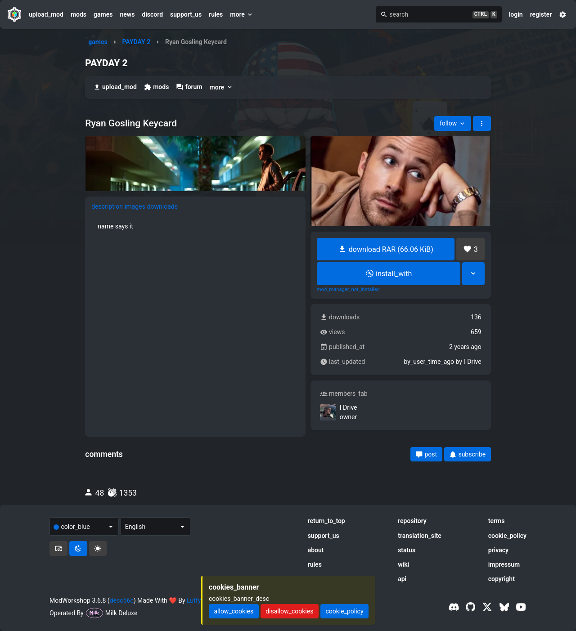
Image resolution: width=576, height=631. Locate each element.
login (516, 14)
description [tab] (107, 206)
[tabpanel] (195, 226)
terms (496, 520)
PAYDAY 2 (136, 41)
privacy (498, 550)
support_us (186, 14)
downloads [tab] (162, 206)
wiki (403, 564)
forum (189, 87)
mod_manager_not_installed (348, 289)
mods (78, 14)
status (406, 550)
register (541, 14)
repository (412, 520)
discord (152, 14)
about (316, 550)
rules (216, 14)
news (127, 14)
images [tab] (135, 206)
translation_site (419, 535)
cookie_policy (507, 535)
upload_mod (46, 14)
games (103, 14)
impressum (504, 564)
